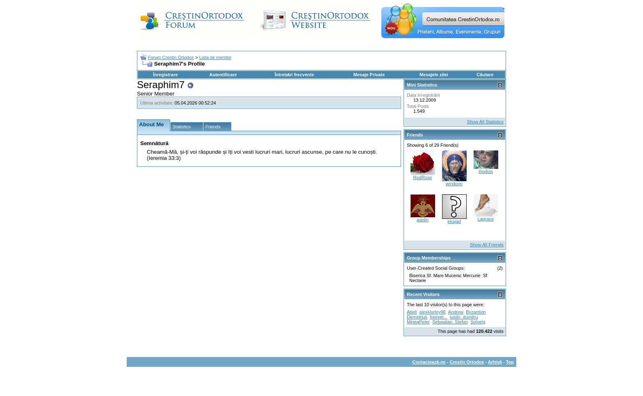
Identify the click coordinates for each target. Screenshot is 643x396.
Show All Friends (487, 244)
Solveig (477, 321)
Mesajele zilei (434, 74)
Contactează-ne (428, 362)
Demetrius (417, 316)
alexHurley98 (433, 312)
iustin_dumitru (464, 316)
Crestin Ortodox (467, 362)
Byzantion (476, 312)
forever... (438, 316)
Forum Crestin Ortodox (171, 57)
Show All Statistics (485, 121)
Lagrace (486, 218)
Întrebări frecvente (294, 74)
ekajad (454, 221)
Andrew (455, 312)
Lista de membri (215, 57)
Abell (412, 312)
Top (510, 362)
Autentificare (223, 74)
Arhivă (495, 362)
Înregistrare (165, 74)
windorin (454, 183)
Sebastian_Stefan (450, 321)
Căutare (485, 74)
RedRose (422, 177)
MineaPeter (418, 321)
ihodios (486, 171)
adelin (423, 219)
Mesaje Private (369, 74)
